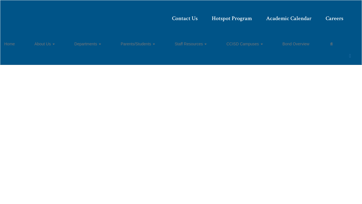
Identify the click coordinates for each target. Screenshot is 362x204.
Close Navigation (289, 43)
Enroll (326, 60)
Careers (298, 15)
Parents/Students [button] (113, 41)
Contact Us (149, 15)
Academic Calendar (253, 15)
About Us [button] (42, 41)
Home (18, 41)
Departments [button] (74, 41)
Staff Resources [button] (155, 41)
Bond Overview (238, 41)
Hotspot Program (196, 15)
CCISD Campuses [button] (198, 41)
